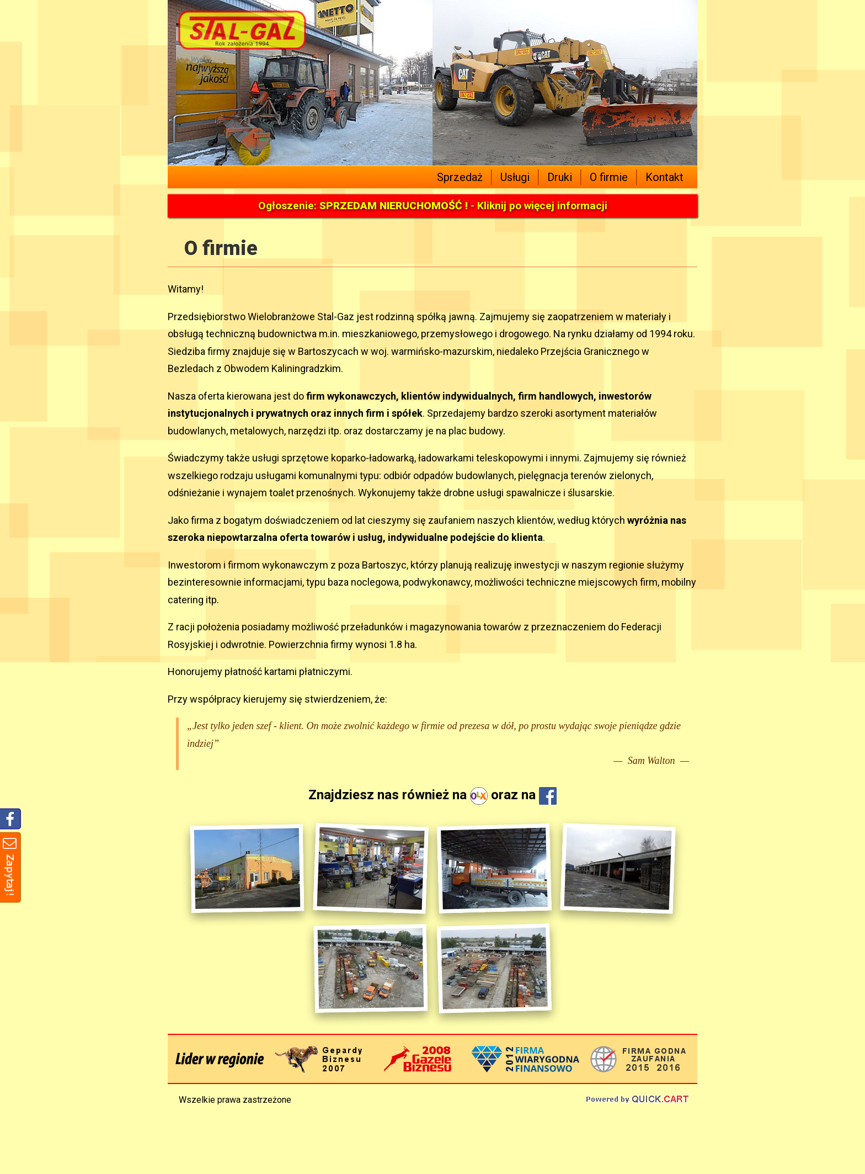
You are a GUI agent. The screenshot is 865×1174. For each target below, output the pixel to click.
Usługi (515, 177)
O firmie (609, 177)
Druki (559, 177)
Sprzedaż (460, 177)
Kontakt (664, 177)
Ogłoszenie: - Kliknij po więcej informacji (432, 205)
